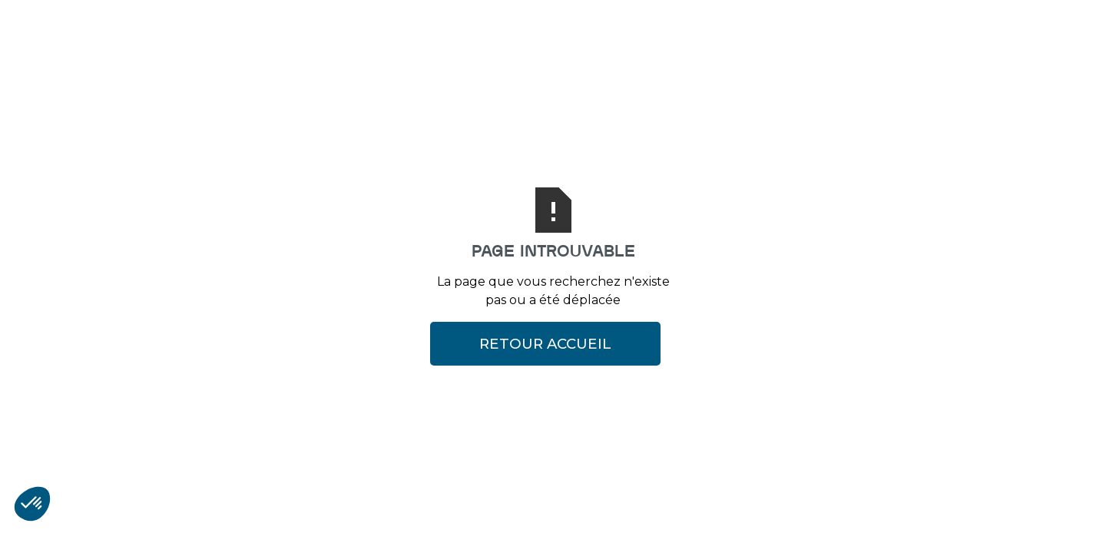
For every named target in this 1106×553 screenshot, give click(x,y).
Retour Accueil (545, 344)
